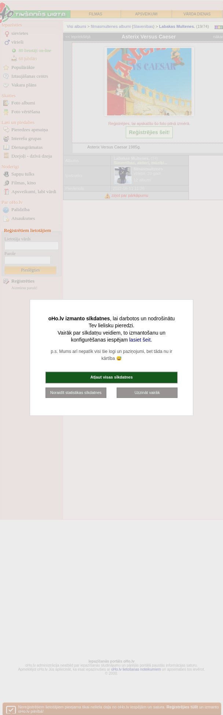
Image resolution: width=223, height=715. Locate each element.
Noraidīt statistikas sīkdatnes (76, 392)
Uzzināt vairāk (147, 392)
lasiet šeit (139, 340)
